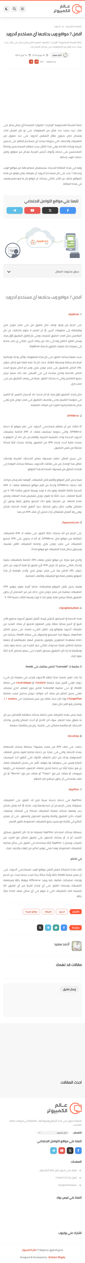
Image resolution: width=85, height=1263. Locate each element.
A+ (36, 62)
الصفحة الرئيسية (74, 26)
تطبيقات (48, 912)
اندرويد (57, 26)
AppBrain (74, 314)
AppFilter (74, 789)
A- (31, 62)
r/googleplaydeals (69, 607)
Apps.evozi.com (70, 522)
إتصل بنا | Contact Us (69, 1177)
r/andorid (39, 682)
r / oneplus (10, 698)
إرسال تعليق (69, 989)
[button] (64, 927)
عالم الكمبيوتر (29, 1249)
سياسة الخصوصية (70, 1184)
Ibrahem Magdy (56, 1257)
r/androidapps (23, 682)
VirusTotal (73, 735)
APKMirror (73, 415)
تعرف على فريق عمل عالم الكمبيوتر (60, 1170)
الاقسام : (77, 1132)
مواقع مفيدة (31, 912)
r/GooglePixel (74, 698)
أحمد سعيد (56, 55)
